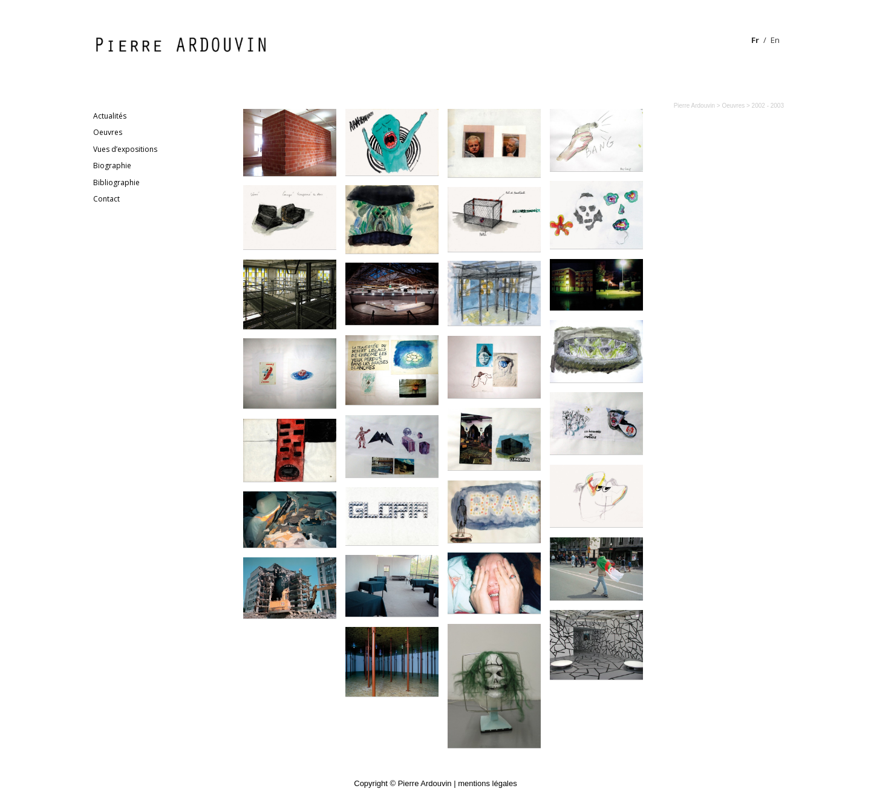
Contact (106, 199)
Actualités (109, 116)
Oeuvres (107, 132)
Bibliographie (116, 182)
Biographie (112, 165)
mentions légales (487, 783)
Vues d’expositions (125, 149)
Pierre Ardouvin (694, 105)
